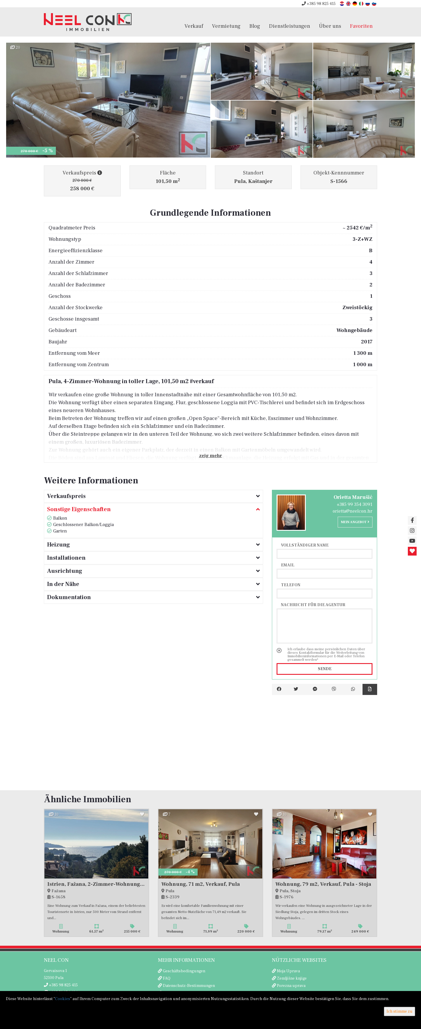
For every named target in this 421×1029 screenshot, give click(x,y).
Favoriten (361, 26)
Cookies (62, 999)
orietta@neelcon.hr (352, 511)
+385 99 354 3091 (354, 504)
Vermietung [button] (226, 26)
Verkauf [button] (193, 26)
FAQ (166, 978)
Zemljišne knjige (292, 978)
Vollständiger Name (305, 545)
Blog (254, 26)
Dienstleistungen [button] (289, 26)
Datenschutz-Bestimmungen (189, 985)
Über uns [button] (330, 26)
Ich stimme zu (400, 1011)
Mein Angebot (355, 522)
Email (287, 565)
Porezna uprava (291, 985)
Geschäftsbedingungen (184, 971)
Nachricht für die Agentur (313, 604)
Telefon (290, 584)
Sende (325, 669)
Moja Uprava (288, 971)
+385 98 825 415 (319, 3)
